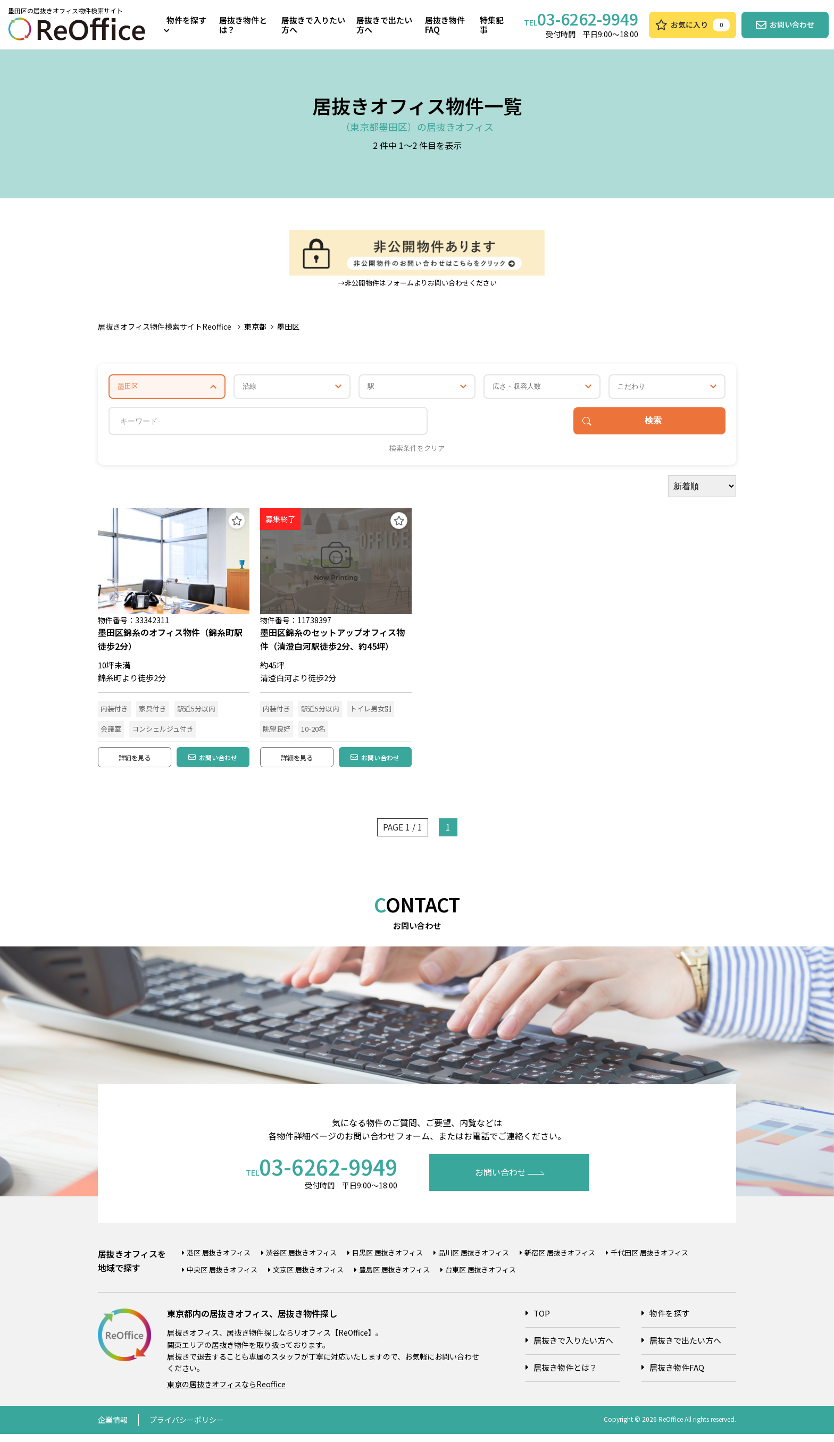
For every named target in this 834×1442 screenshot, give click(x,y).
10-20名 (313, 731)
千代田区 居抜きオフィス (649, 1261)
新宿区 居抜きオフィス (559, 1261)
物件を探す (185, 24)
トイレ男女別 (370, 711)
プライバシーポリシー (186, 1428)
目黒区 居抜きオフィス (387, 1261)
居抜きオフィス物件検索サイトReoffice (164, 326)
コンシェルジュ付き (163, 731)
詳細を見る (134, 763)
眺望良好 (276, 731)
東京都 (255, 326)
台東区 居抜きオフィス (480, 1278)
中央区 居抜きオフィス (222, 1278)
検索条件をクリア (417, 451)
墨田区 (288, 326)
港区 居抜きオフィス (219, 1261)
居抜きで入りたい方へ (313, 24)
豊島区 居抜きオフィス (394, 1278)
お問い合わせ (212, 763)
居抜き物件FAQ (445, 24)
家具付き (152, 711)
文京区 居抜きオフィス (308, 1278)
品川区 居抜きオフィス (473, 1261)
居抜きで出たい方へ (384, 24)
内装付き (114, 711)
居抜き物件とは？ (243, 24)
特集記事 (492, 24)
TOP (541, 1322)
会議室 (111, 731)
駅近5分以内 (196, 711)
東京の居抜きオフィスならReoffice (226, 1392)
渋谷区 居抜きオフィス (301, 1261)
